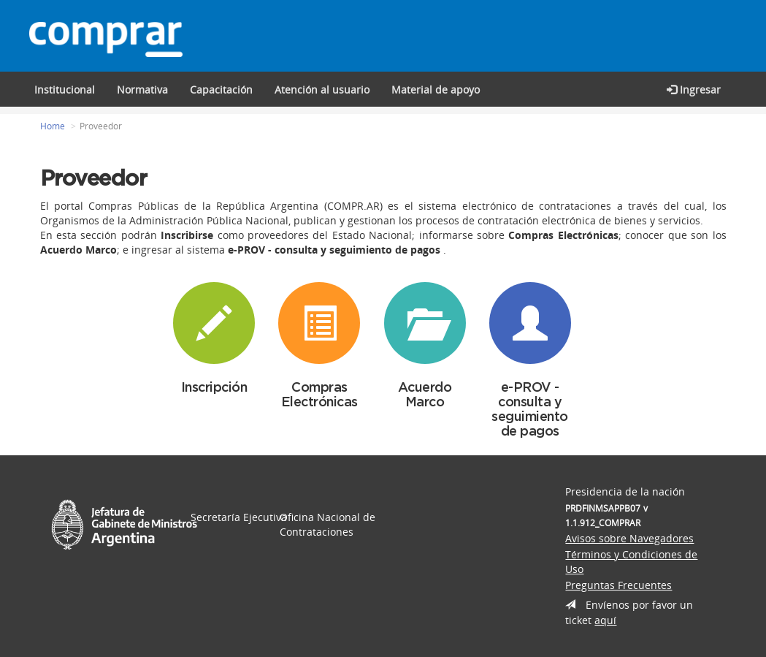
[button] (221, 89)
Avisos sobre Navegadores (629, 538)
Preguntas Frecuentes (618, 585)
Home (52, 126)
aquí (605, 620)
